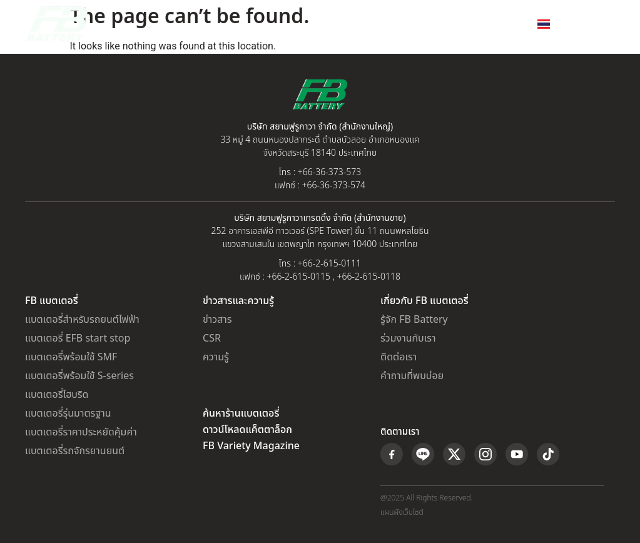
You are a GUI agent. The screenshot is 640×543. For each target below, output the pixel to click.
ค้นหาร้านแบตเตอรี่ (241, 413)
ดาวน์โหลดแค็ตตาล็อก (247, 429)
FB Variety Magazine (251, 446)
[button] (604, 24)
